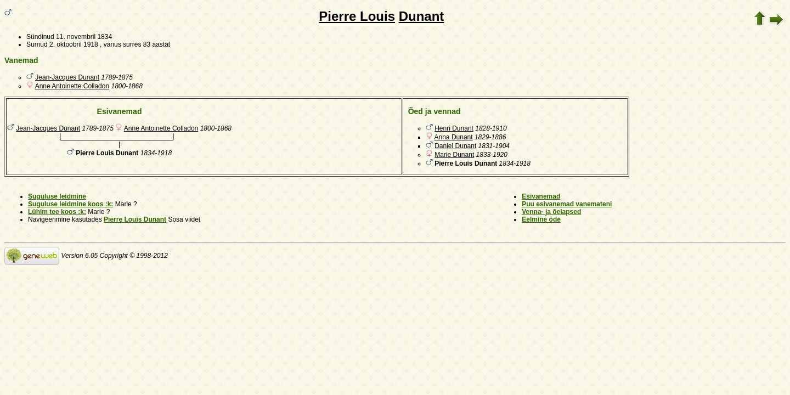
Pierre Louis (357, 16)
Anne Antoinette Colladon (72, 86)
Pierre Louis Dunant (135, 219)
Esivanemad (541, 196)
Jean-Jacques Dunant (67, 77)
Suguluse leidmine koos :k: (70, 204)
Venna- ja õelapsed (551, 212)
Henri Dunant (454, 128)
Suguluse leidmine (57, 196)
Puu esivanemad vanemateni (567, 204)
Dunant (421, 16)
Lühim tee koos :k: (57, 212)
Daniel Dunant (455, 146)
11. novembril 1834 (84, 37)
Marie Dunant (454, 155)
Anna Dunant (454, 137)
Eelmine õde (541, 219)
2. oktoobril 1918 (73, 44)
